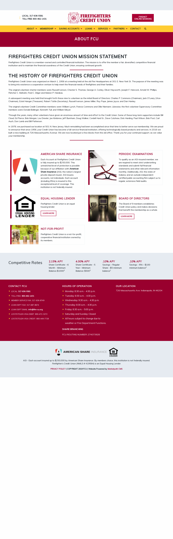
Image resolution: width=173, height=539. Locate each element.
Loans (88, 28)
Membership (46, 28)
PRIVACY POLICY (58, 369)
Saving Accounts (69, 28)
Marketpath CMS (115, 369)
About (30, 28)
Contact (135, 28)
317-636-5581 (36, 16)
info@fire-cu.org (35, 309)
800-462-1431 (40, 19)
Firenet (143, 18)
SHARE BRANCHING (72, 329)
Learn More (48, 213)
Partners (119, 28)
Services (103, 28)
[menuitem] (31, 29)
